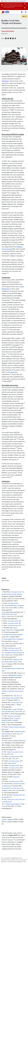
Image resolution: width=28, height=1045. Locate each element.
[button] (22, 12)
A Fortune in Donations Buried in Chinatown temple (11, 720)
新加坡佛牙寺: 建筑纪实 (16, 675)
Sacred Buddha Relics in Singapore (14, 605)
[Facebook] (6, 39)
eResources (16, 777)
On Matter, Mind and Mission (12, 804)
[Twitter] (8, 39)
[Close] (27, 4)
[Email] (10, 39)
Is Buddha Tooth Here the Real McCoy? (13, 614)
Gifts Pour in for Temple (14, 716)
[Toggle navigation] (26, 12)
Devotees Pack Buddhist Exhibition (13, 634)
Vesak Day (13, 372)
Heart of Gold (15, 702)
